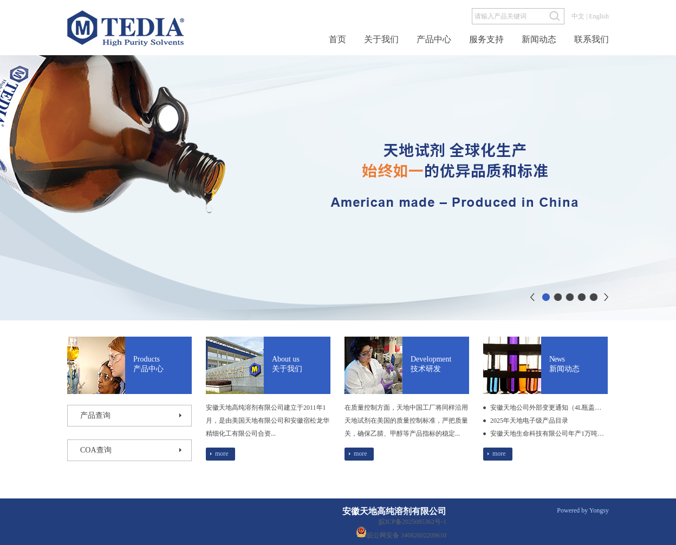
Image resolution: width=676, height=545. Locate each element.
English (599, 16)
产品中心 (434, 39)
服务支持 (486, 39)
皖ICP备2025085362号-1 (412, 522)
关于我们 (381, 39)
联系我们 (591, 39)
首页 (337, 39)
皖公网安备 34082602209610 (399, 532)
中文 (577, 16)
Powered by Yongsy (583, 510)
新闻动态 (539, 39)
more (222, 453)
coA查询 (96, 450)
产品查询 (95, 415)
